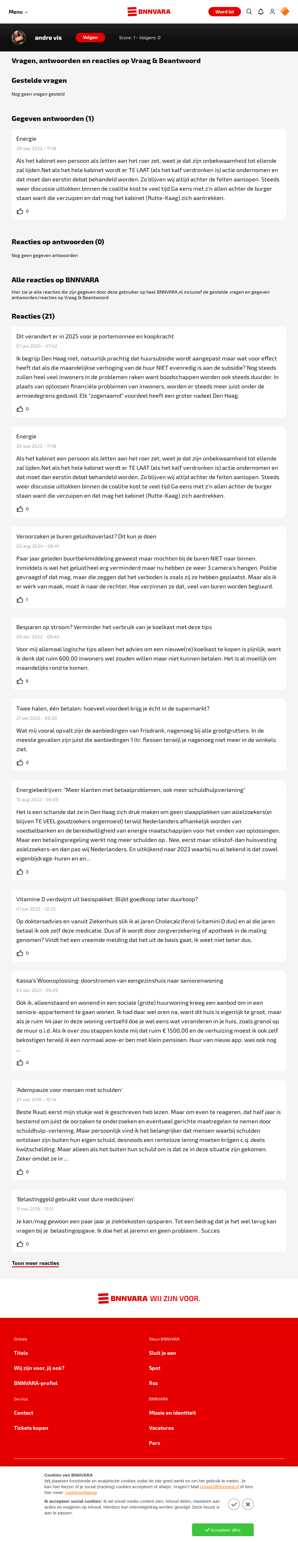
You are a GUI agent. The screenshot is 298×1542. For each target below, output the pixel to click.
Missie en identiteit (172, 1412)
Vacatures (161, 1428)
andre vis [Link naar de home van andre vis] (48, 37)
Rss (153, 1383)
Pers (154, 1443)
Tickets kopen (31, 1428)
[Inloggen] (272, 11)
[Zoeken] (249, 11)
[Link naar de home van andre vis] (19, 37)
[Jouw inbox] (260, 12)
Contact (23, 1412)
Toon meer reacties (35, 1263)
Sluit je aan (162, 1353)
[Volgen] (90, 37)
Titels (21, 1353)
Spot (154, 1368)
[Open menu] (18, 12)
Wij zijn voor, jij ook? (39, 1368)
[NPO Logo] (285, 12)
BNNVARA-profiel (36, 1383)
